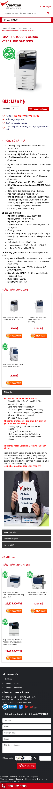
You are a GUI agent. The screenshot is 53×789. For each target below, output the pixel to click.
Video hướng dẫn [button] (11, 539)
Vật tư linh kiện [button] (10, 532)
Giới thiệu (8, 679)
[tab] (26, 392)
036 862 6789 (17, 786)
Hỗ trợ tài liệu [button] (9, 545)
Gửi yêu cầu (27, 765)
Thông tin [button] (8, 392)
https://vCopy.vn (16, 779)
